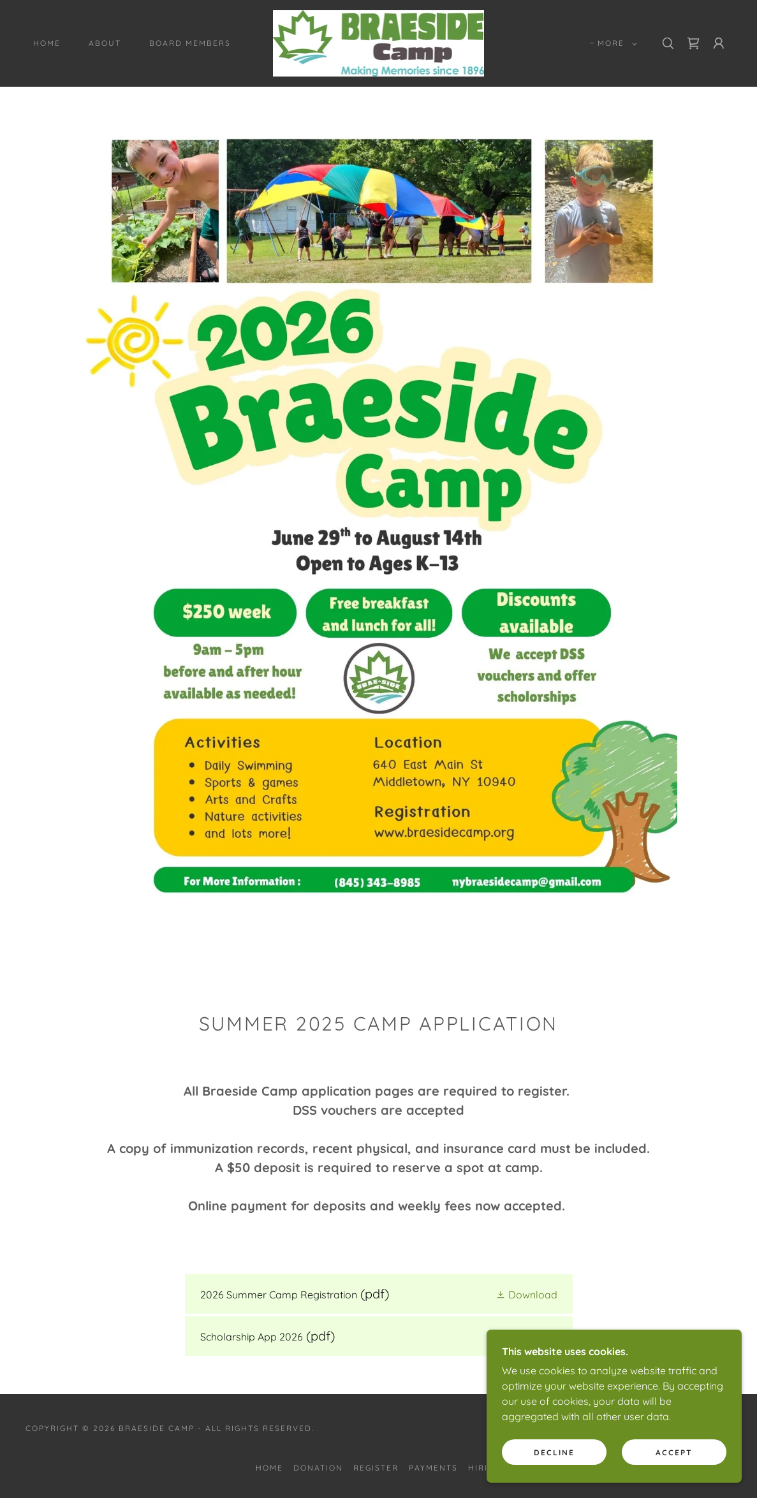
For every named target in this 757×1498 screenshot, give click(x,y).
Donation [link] (318, 1467)
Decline (554, 1478)
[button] (615, 43)
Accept (674, 1478)
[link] (378, 42)
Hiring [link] (484, 1467)
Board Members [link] (190, 43)
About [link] (105, 43)
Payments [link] (433, 1467)
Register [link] (376, 1467)
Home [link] (47, 43)
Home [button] (269, 1467)
